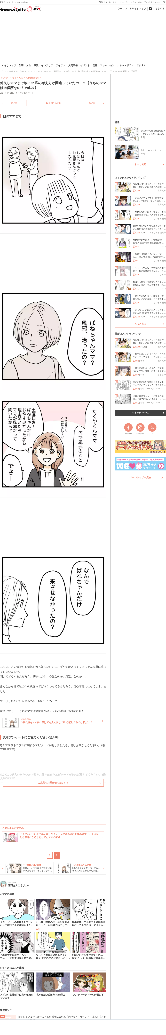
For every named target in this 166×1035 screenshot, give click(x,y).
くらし (108, 2)
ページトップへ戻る (140, 477)
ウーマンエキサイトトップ (131, 8)
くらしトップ (9, 65)
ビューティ (124, 2)
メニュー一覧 (160, 2)
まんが (133, 2)
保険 (36, 65)
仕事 (21, 65)
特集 (117, 122)
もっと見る (140, 164)
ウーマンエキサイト (24, 93)
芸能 (95, 65)
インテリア (47, 65)
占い (140, 2)
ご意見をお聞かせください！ (53, 782)
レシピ (115, 2)
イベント (85, 65)
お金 (28, 65)
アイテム (60, 65)
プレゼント (148, 2)
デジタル (141, 65)
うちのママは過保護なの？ (29, 78)
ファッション (107, 65)
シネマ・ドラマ (125, 65)
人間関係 (73, 65)
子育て (101, 2)
